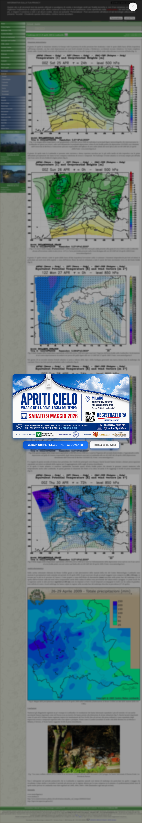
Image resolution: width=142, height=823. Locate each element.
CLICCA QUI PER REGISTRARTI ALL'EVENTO (55, 445)
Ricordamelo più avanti (104, 445)
